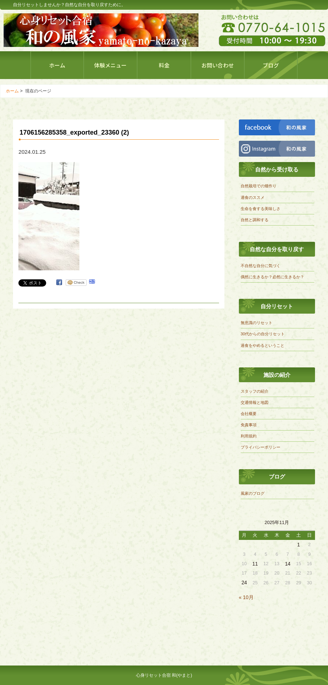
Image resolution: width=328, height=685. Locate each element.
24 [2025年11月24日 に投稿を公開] (244, 582)
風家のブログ (252, 493)
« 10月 (246, 597)
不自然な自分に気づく (260, 265)
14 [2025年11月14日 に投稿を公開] (287, 564)
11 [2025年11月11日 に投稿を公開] (255, 564)
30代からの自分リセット (263, 334)
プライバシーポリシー (260, 447)
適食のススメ (252, 197)
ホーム (57, 65)
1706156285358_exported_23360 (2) (74, 132)
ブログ (271, 65)
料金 (164, 65)
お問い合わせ (217, 65)
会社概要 (249, 413)
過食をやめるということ (262, 345)
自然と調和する (254, 220)
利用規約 (249, 436)
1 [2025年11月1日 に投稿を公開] (298, 544)
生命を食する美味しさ (260, 208)
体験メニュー (110, 65)
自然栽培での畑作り (258, 186)
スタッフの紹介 (254, 391)
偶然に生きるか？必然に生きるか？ (272, 277)
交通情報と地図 (254, 402)
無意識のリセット (256, 322)
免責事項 (249, 425)
